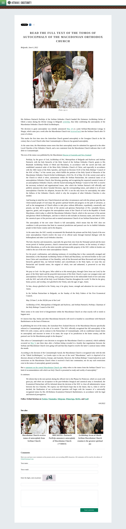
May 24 (70, 129)
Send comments (89, 510)
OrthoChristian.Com (27, 459)
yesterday (66, 122)
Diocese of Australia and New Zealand (77, 155)
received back (76, 131)
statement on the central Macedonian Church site (43, 367)
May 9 (33, 343)
